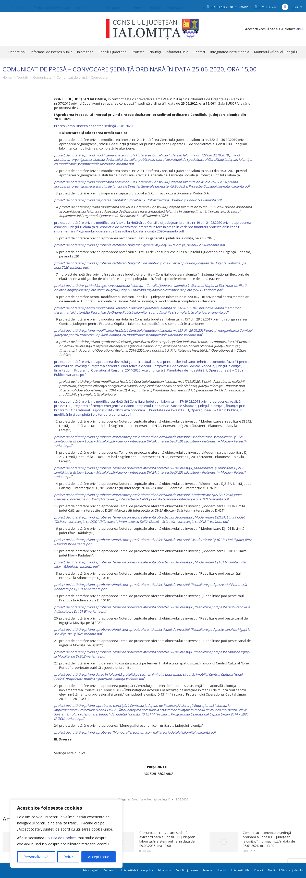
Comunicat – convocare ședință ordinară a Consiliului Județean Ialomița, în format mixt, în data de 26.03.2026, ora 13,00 (269, 839)
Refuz (68, 856)
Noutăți (152, 799)
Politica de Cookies (61, 837)
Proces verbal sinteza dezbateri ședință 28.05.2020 (93, 125)
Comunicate (138, 799)
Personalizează (35, 856)
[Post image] (224, 842)
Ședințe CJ (164, 799)
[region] (66, 833)
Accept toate (98, 856)
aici (299, 29)
